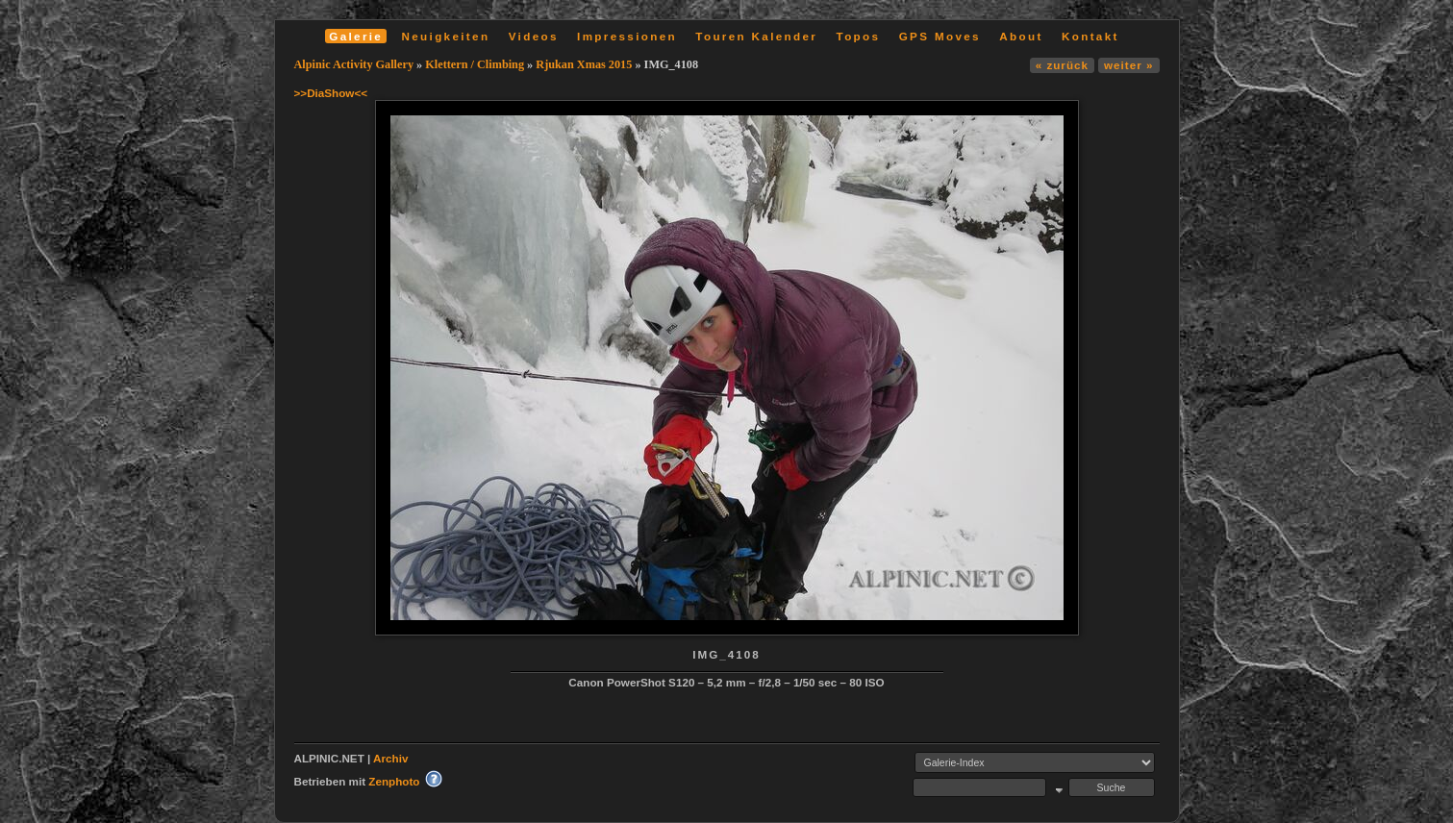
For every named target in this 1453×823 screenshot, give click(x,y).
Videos (534, 36)
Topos (859, 36)
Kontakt (1090, 36)
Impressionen (627, 36)
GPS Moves (940, 36)
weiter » (1128, 65)
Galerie (356, 36)
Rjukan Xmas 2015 (584, 64)
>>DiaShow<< (331, 93)
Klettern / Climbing (474, 64)
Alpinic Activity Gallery (354, 64)
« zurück (1062, 65)
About (1020, 36)
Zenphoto (393, 781)
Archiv (390, 758)
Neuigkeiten (446, 36)
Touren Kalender (756, 36)
